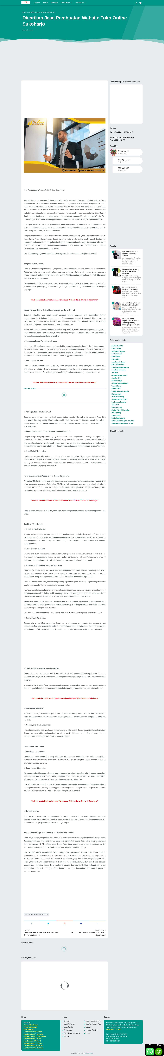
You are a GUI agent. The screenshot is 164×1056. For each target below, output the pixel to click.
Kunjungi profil (122, 153)
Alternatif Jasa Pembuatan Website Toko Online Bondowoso (41, 934)
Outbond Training (91, 1030)
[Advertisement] (82, 62)
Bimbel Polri (80, 3)
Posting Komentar (27, 30)
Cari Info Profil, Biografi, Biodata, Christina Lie (131, 304)
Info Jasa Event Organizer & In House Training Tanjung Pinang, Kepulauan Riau (131, 322)
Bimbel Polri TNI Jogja (113, 1029)
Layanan (37, 3)
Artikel (45, 3)
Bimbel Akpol (65, 3)
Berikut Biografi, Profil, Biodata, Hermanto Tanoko (130, 253)
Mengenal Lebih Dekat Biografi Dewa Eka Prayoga (130, 271)
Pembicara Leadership (72, 1033)
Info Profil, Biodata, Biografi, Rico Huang (130, 288)
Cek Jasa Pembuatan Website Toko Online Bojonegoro (87, 934)
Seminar (67, 1036)
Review (88, 1033)
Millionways (68, 1030)
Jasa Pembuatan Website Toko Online (36, 914)
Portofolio (54, 3)
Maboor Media (89, 1053)
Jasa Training (68, 1027)
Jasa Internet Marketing (93, 1021)
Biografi (67, 1021)
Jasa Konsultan (69, 1024)
